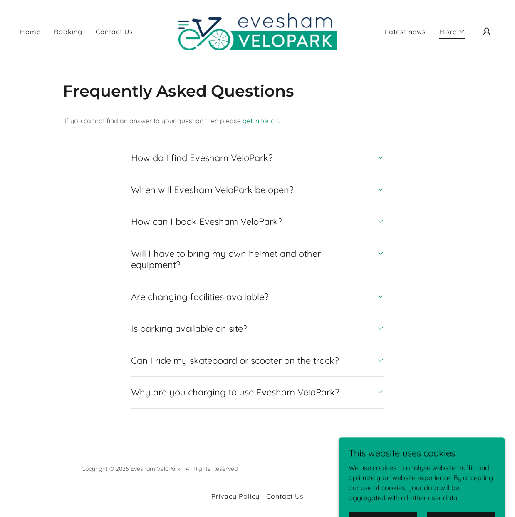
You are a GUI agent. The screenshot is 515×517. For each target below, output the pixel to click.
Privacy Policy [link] (235, 496)
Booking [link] (68, 31)
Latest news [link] (405, 31)
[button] (452, 33)
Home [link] (30, 31)
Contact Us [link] (114, 31)
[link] (257, 31)
